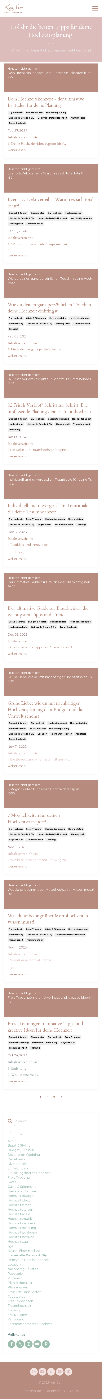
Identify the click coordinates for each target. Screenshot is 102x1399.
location (42, 734)
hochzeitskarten (20, 1209)
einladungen (18, 1168)
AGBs (74, 1391)
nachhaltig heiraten (81, 218)
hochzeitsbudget (81, 419)
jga (10, 1246)
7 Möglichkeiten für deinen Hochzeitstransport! (34, 818)
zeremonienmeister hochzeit (30, 1324)
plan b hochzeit (20, 1283)
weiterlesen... (17, 150)
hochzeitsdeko (34, 112)
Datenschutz (56, 1391)
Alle (11, 1141)
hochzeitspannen (21, 1223)
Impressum (32, 1391)
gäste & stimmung (36, 318)
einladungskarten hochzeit (29, 1173)
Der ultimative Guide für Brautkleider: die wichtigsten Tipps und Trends (48, 611)
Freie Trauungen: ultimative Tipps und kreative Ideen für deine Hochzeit (45, 1027)
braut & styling (17, 622)
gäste (12, 1182)
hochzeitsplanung (56, 112)
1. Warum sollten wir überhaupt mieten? (37, 244)
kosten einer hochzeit (25, 1251)
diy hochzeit (16, 112)
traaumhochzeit (64, 524)
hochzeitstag (16, 323)
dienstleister (37, 213)
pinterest (15, 1278)
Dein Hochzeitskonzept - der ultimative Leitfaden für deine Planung (46, 102)
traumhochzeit (17, 123)
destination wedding (24, 1154)
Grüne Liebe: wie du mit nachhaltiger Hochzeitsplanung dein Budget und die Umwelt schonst (45, 709)
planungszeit (77, 118)
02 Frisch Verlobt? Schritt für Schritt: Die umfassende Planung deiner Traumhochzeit (49, 408)
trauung (13, 329)
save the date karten (24, 1292)
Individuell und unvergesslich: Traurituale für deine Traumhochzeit (48, 509)
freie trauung (34, 519)
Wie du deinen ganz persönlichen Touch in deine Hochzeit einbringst (49, 308)
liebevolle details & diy (21, 118)
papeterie (80, 734)
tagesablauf (44, 524)
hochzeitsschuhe (18, 627)
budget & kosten (18, 213)
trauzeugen (17, 1315)
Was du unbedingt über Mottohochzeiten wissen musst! (48, 919)
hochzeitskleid (58, 622)
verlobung (14, 429)
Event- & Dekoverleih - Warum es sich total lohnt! (50, 202)
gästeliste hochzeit (58, 419)
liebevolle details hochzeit (52, 118)
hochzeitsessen (17, 728)
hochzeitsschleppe (80, 622)
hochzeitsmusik (20, 1219)
